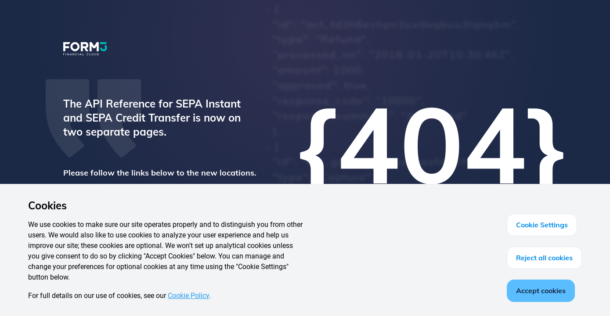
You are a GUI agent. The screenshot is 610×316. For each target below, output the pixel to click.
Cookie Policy (188, 295)
